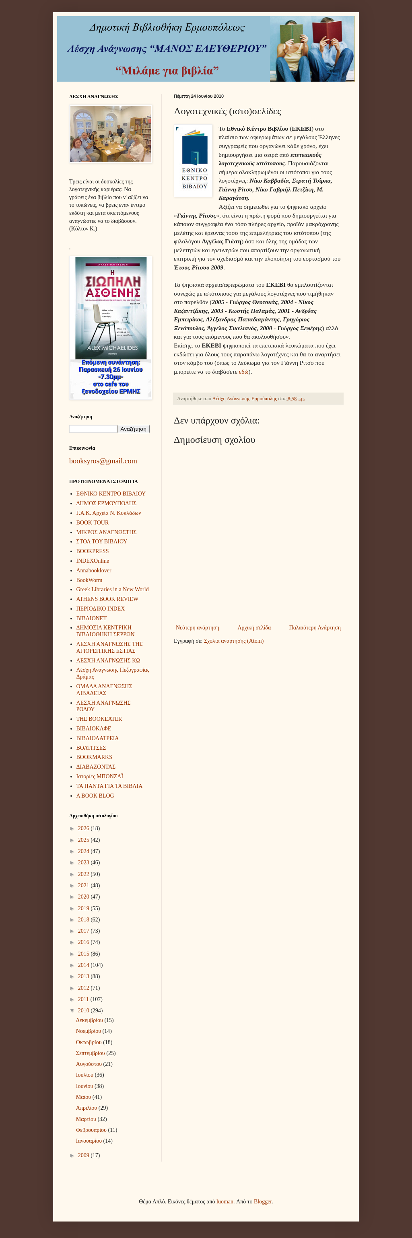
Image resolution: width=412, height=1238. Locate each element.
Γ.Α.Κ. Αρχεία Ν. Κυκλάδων (108, 513)
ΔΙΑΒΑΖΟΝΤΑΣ (96, 767)
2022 (84, 874)
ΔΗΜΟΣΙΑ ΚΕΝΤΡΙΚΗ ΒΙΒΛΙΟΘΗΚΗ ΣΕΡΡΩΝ (105, 631)
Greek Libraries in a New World (112, 589)
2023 (84, 863)
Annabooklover (93, 571)
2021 (84, 885)
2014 (84, 965)
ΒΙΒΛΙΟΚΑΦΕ (93, 729)
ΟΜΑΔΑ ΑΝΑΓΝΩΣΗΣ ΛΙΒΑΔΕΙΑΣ (104, 689)
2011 (84, 999)
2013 (84, 976)
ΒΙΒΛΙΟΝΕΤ (91, 618)
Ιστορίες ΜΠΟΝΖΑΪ (100, 776)
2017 (84, 931)
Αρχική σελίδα (254, 628)
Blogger (263, 1202)
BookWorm (89, 580)
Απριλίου (87, 1108)
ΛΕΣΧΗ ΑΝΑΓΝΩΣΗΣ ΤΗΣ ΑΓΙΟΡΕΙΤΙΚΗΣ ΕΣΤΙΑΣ (109, 647)
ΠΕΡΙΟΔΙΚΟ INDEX (100, 609)
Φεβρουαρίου (92, 1130)
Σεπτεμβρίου (91, 1053)
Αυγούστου (89, 1064)
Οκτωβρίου (89, 1042)
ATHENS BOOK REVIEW (107, 599)
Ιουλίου (85, 1075)
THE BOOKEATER (99, 719)
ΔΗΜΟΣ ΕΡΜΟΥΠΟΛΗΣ (106, 503)
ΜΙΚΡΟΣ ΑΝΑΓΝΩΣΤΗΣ (106, 532)
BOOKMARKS (94, 757)
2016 (84, 942)
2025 (84, 840)
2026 (84, 828)
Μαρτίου (87, 1119)
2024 (84, 851)
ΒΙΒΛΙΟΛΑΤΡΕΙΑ (97, 738)
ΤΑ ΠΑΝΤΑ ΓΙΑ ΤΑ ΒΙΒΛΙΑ (109, 786)
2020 (84, 897)
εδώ (244, 371)
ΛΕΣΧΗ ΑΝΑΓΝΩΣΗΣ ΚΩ (108, 661)
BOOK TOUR (92, 523)
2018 (84, 920)
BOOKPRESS (92, 551)
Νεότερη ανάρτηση (197, 628)
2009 (84, 1155)
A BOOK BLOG (95, 796)
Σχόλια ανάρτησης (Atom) (234, 641)
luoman (224, 1202)
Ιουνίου (85, 1086)
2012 (84, 988)
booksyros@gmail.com (103, 461)
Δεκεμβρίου (90, 1020)
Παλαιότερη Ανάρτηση (315, 628)
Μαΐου (84, 1097)
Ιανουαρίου (89, 1141)
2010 (84, 1011)
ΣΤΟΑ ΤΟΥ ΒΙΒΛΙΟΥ (102, 542)
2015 (84, 954)
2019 (84, 908)
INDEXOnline (92, 561)
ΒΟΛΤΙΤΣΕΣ (91, 748)
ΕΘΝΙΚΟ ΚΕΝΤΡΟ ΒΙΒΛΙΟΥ (111, 494)
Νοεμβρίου (89, 1031)
